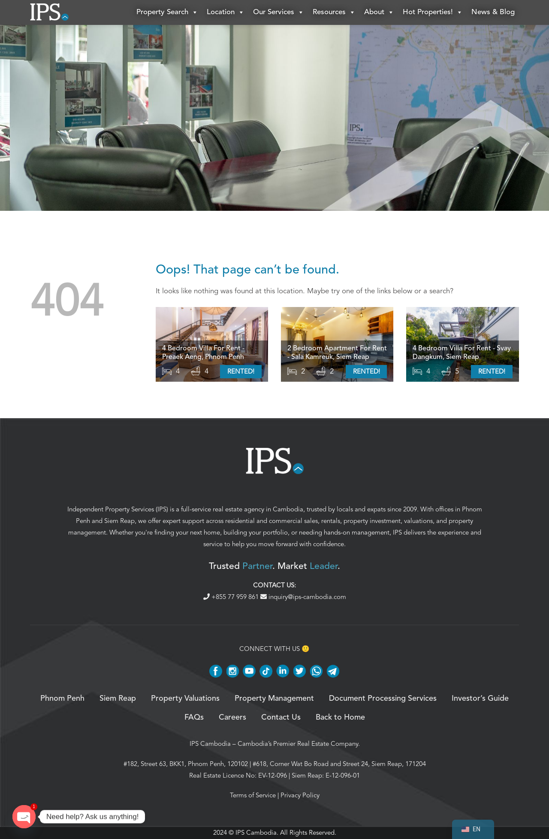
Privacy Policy (300, 796)
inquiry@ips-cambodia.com (303, 597)
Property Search (167, 12)
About (379, 12)
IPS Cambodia (210, 744)
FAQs (194, 718)
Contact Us (281, 718)
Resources (334, 12)
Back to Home (340, 718)
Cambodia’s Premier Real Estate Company (298, 744)
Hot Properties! (433, 12)
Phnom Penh (62, 699)
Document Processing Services (383, 699)
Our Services (278, 12)
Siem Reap (119, 522)
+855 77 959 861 (231, 597)
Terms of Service (253, 796)
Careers (232, 718)
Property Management (274, 699)
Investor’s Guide (480, 699)
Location (225, 12)
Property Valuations (185, 699)
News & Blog (493, 12)
